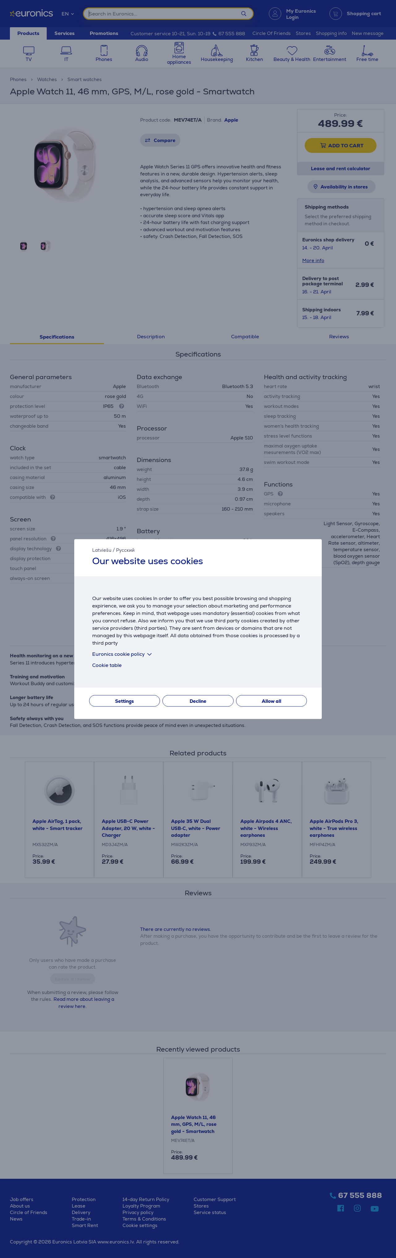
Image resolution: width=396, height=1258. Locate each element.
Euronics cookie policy (123, 654)
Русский (125, 550)
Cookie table (107, 665)
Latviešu (101, 550)
